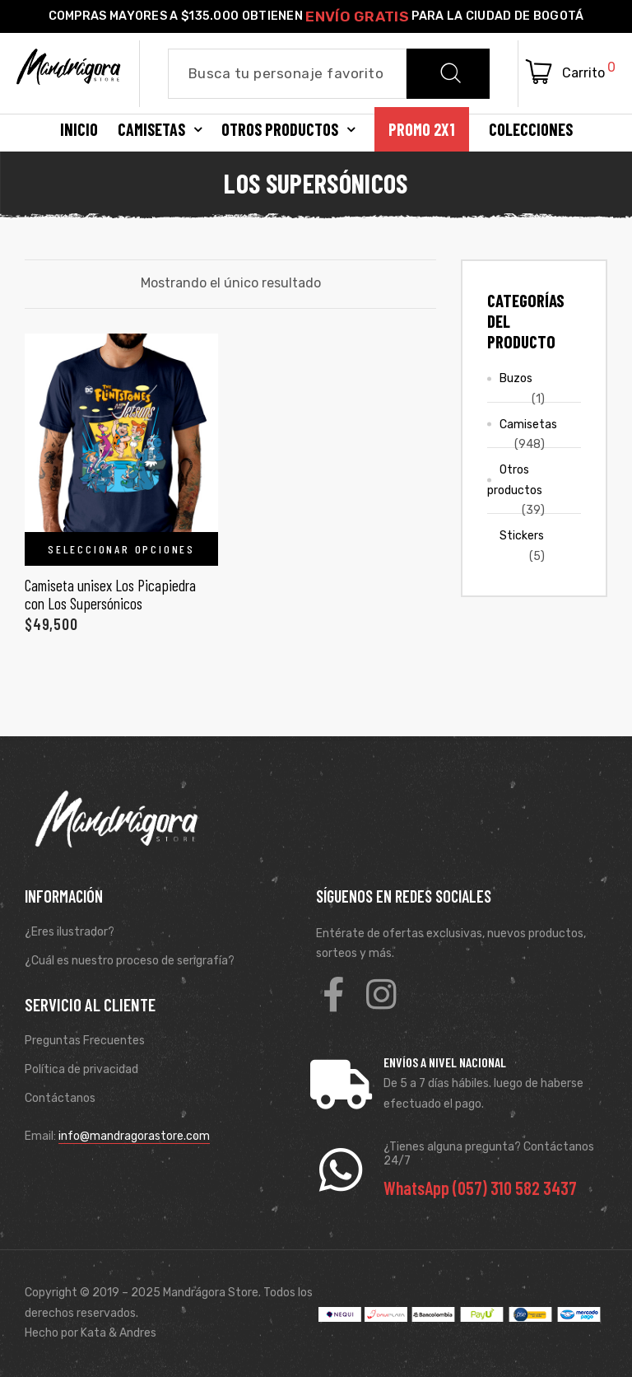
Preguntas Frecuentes (85, 1041)
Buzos (516, 378)
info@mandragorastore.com (134, 1136)
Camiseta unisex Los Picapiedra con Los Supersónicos (110, 594)
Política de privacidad (81, 1069)
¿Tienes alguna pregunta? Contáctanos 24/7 (488, 1154)
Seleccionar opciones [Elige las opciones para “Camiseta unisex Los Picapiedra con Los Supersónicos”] (121, 549)
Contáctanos (60, 1098)
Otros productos (288, 129)
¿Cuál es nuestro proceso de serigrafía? (130, 961)
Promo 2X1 (421, 129)
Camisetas (160, 129)
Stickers (522, 536)
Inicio (79, 129)
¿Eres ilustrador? (69, 932)
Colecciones (531, 129)
